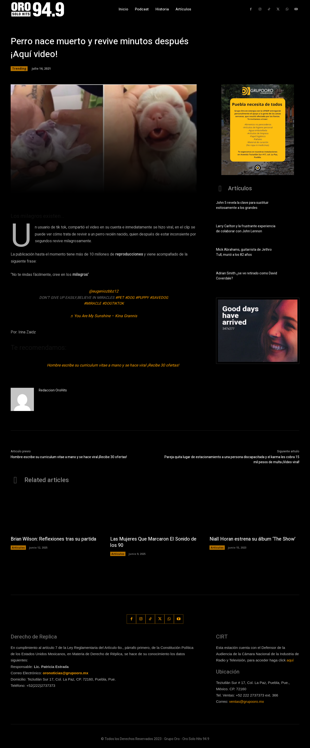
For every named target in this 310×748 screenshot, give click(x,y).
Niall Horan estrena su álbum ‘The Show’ (253, 539)
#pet (119, 297)
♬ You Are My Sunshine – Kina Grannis (103, 316)
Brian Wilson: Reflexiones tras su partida (54, 539)
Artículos (18, 547)
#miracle (92, 303)
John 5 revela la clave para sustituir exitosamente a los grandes (242, 205)
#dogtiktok (113, 303)
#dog (129, 297)
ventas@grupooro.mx (246, 701)
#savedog (159, 297)
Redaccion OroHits (53, 390)
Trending (19, 68)
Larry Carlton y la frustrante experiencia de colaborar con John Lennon (245, 229)
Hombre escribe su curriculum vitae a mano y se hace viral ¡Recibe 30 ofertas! (113, 365)
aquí (290, 660)
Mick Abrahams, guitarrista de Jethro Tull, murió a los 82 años (244, 252)
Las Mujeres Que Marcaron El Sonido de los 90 (153, 542)
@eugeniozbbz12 (103, 291)
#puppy (142, 297)
